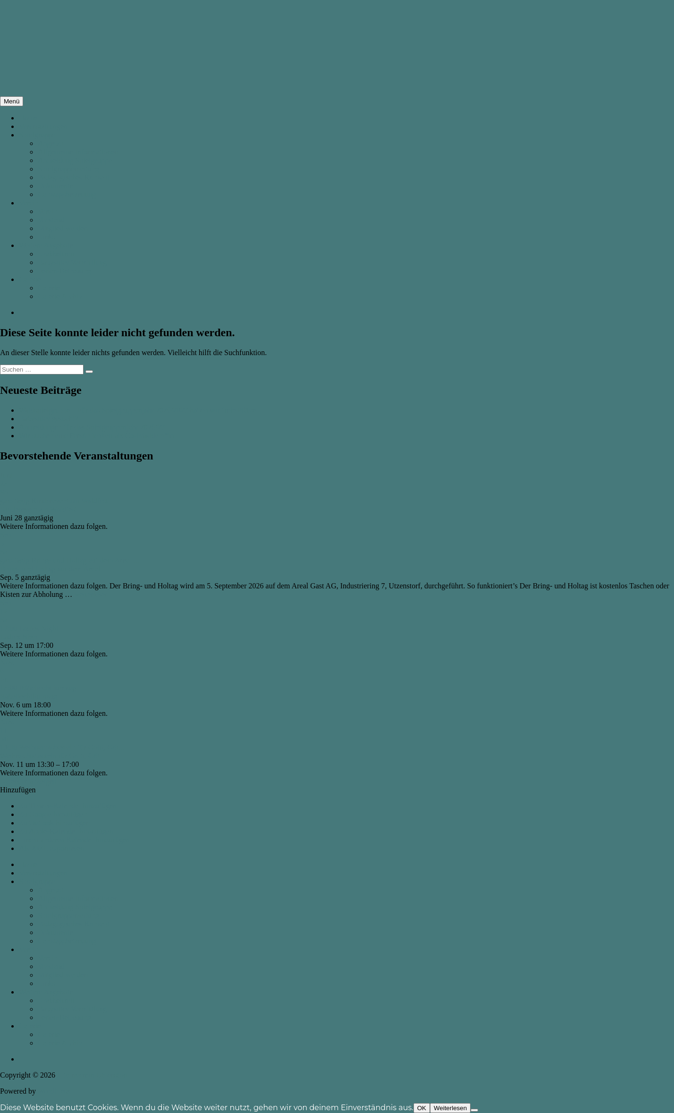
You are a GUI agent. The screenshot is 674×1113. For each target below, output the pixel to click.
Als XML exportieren (51, 848)
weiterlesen (91, 594)
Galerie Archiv (60, 296)
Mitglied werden (63, 228)
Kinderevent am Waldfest (38, 509)
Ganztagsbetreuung (67, 194)
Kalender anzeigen (28, 781)
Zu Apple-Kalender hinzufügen (66, 831)
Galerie (30, 279)
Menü (11, 101)
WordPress (54, 1091)
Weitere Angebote (46, 245)
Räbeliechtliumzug (28, 696)
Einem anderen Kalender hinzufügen (74, 840)
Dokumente (55, 186)
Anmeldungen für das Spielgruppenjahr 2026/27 (92, 427)
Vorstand (51, 220)
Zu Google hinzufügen (53, 814)
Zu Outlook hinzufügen (54, 823)
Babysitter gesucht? (48, 419)
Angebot (51, 143)
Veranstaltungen (43, 126)
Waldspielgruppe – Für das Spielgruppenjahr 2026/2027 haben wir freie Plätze (137, 410)
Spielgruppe (37, 135)
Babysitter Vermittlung (72, 262)
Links (46, 237)
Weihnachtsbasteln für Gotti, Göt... (52, 756)
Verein (29, 203)
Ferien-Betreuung (64, 271)
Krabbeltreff (56, 254)
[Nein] (474, 1110)
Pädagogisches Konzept (74, 177)
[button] (18, 790)
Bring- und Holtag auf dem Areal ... (54, 569)
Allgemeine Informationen (78, 152)
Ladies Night (19, 637)
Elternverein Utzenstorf (92, 1075)
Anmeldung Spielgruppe (75, 160)
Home (28, 118)
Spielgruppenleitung (68, 169)
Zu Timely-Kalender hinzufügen (68, 806)
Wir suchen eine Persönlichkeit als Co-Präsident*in (96, 436)
